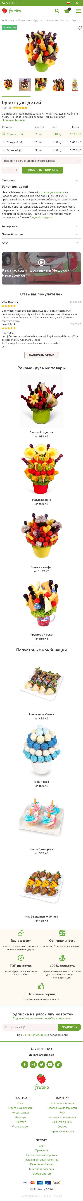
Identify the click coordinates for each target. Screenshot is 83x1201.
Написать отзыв (41, 355)
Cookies (62, 1126)
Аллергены (10, 226)
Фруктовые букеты (57, 20)
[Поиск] (57, 11)
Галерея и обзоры (41, 1164)
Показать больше (13, 120)
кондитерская (21, 1112)
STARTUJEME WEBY (49, 1196)
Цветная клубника (41, 714)
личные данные (36, 1035)
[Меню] (78, 11)
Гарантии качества (62, 1131)
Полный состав (12, 234)
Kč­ (77, 3)
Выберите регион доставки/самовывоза (29, 161)
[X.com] (41, 1064)
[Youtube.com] (50, 1064)
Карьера (20, 1117)
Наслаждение (41, 500)
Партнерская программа (41, 1155)
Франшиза (41, 1150)
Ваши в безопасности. (42, 1035)
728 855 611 (11, 3)
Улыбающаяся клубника (41, 916)
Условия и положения (62, 1117)
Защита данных (62, 1122)
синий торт (41, 782)
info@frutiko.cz (41, 1055)
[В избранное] (80, 28)
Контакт (21, 1122)
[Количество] (10, 170)
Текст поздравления (41, 1169)
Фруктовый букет (41, 634)
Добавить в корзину (42, 170)
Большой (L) (14, 150)
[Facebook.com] (24, 1064)
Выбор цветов (41, 1174)
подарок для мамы (51, 192)
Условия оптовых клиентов (41, 1160)
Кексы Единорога (42, 849)
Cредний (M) (15, 142)
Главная (8, 20)
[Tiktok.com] (58, 1064)
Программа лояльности (62, 1108)
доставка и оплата (62, 1103)
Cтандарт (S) (15, 134)
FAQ (5, 243)
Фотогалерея (20, 1126)
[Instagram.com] (33, 1064)
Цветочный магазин (20, 1108)
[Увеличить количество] (16, 170)
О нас (20, 1103)
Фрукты (37, 20)
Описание (8, 181)
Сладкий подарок (41, 217)
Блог (42, 1146)
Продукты (24, 20)
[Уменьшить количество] (4, 170)
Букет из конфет (41, 567)
